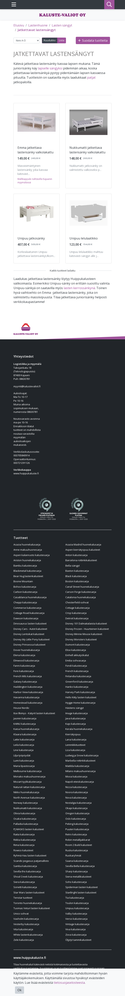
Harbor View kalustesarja (28, 692)
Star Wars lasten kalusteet (28, 892)
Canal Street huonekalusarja (82, 586)
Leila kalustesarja (23, 745)
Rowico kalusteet (23, 850)
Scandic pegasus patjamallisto (31, 861)
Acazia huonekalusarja (26, 544)
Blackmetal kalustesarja (27, 570)
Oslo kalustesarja (75, 818)
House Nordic (21, 708)
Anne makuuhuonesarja (27, 549)
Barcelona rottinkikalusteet (81, 560)
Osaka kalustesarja (24, 818)
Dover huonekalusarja (26, 650)
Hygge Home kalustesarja (80, 702)
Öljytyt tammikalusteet (78, 940)
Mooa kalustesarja (76, 776)
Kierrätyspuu (73, 734)
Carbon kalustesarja (25, 592)
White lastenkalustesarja (28, 934)
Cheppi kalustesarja (25, 602)
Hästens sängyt (74, 708)
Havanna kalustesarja (26, 697)
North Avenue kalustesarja (29, 797)
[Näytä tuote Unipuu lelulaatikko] (88, 213)
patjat (91, 77)
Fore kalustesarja (23, 671)
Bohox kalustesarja (24, 586)
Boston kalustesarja (77, 581)
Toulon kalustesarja (77, 903)
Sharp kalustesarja (76, 871)
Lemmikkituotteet (75, 745)
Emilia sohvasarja (75, 660)
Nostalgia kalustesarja (78, 802)
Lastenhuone (38, 25)
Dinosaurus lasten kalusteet (30, 623)
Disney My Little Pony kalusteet (31, 639)
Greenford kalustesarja (79, 681)
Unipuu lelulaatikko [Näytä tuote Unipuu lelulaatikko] (83, 238)
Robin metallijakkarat (77, 839)
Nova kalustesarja (76, 797)
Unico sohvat (21, 913)
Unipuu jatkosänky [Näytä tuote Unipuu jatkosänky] (31, 238)
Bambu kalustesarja (25, 565)
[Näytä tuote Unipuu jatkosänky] (37, 213)
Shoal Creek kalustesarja (28, 876)
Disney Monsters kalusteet (81, 639)
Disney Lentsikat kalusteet (28, 634)
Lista (61, 40)
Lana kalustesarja (75, 739)
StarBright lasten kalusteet (80, 892)
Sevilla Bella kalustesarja (80, 866)
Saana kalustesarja (76, 861)
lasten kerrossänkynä (79, 288)
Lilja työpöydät (21, 755)
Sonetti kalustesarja (25, 887)
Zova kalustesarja (76, 934)
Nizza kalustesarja (76, 787)
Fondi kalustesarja (76, 665)
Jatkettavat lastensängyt (37, 30)
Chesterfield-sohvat (77, 602)
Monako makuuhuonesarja (29, 776)
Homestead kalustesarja (27, 702)
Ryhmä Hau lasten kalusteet (29, 855)
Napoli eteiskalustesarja (79, 781)
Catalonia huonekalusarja (80, 597)
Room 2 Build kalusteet (78, 845)
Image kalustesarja (76, 713)
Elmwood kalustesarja (26, 660)
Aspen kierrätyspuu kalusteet (82, 549)
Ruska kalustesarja (76, 850)
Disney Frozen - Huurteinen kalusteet (87, 629)
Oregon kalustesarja (77, 813)
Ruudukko (50, 40)
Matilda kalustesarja (77, 766)
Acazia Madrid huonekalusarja (83, 544)
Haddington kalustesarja (27, 686)
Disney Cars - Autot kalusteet (30, 629)
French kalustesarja (76, 671)
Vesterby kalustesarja (26, 924)
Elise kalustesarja (75, 650)
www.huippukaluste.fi (26, 473)
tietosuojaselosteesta (69, 982)
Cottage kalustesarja (77, 607)
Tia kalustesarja (74, 897)
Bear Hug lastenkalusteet (28, 576)
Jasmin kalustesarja (24, 718)
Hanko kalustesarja (76, 686)
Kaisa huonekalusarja (26, 729)
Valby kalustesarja (76, 913)
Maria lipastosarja (24, 766)
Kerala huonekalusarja (78, 729)
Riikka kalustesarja (24, 839)
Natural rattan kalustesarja (29, 787)
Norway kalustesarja (25, 802)
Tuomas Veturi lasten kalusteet (31, 908)
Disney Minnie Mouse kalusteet (83, 634)
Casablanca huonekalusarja (30, 597)
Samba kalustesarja (25, 866)
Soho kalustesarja (76, 882)
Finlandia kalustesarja (78, 676)
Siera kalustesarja (24, 882)
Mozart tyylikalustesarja (27, 781)
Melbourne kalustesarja (27, 771)
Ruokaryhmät (73, 855)
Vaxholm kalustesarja (26, 918)
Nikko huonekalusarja (26, 792)
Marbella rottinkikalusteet (80, 760)
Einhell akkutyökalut (77, 655)
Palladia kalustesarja (25, 824)
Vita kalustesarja (23, 929)
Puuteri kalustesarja (77, 829)
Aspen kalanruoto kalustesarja (31, 555)
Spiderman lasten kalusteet (81, 887)
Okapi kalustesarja (76, 808)
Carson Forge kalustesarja (80, 592)
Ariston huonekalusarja (27, 560)
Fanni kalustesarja (24, 665)
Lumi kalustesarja (23, 760)
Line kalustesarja (23, 750)
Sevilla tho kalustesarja (27, 871)
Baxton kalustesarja (77, 570)
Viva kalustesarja (75, 929)
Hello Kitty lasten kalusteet (80, 697)
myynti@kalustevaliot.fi (27, 386)
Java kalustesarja (75, 718)
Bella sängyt (72, 565)
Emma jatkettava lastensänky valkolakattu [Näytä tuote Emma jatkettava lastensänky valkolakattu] (35, 150)
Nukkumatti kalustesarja (27, 808)
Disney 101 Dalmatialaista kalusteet (86, 623)
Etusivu (18, 25)
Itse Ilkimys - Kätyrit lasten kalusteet (34, 713)
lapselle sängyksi (50, 68)
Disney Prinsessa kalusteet (29, 644)
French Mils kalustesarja (27, 676)
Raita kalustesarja (24, 834)
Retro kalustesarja (76, 834)
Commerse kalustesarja (27, 607)
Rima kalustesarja (23, 845)
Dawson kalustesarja (25, 618)
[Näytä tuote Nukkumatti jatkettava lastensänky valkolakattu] (88, 122)
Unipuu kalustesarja (77, 908)
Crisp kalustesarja (76, 613)
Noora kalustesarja (76, 792)
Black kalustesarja (76, 576)
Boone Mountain (23, 581)
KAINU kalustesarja (24, 723)
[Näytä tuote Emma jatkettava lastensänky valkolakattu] (37, 122)
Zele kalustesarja (23, 940)
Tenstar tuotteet (22, 897)
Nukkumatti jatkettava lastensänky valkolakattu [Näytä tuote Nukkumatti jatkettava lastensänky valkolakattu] (87, 150)
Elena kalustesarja (24, 655)
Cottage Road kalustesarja (28, 613)
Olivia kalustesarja (24, 813)
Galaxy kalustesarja (25, 681)
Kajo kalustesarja (75, 723)
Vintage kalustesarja (77, 924)
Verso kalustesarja (76, 918)
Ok (20, 990)
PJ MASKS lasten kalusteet (28, 829)
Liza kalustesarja (75, 750)
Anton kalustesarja (76, 555)
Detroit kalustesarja (76, 618)
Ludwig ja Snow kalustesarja (81, 755)
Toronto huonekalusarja (27, 903)
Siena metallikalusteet (78, 876)
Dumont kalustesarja (77, 644)
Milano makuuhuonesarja (80, 771)
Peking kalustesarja (76, 824)
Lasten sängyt (62, 25)
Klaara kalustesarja (24, 734)
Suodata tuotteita (93, 40)
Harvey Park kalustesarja (80, 692)
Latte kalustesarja (23, 739)
